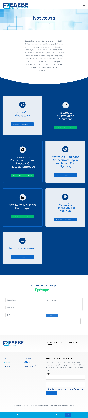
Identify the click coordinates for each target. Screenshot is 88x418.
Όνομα (48, 374)
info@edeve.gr (29, 359)
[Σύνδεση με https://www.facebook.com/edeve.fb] (26, 362)
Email (47, 381)
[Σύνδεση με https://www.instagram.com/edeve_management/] (31, 362)
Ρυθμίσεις (58, 415)
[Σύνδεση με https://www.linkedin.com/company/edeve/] (24, 362)
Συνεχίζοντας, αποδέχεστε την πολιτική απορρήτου (65, 389)
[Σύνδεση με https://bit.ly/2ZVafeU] (21, 105)
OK (68, 415)
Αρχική (40, 23)
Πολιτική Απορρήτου (31, 366)
